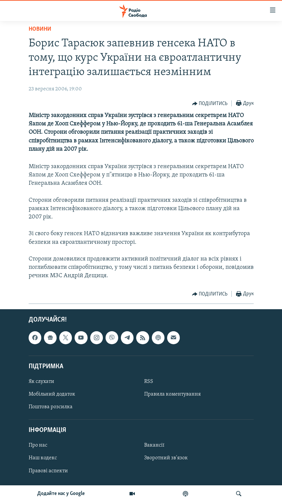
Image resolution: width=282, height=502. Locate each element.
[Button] (210, 103)
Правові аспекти (48, 470)
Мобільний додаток (52, 394)
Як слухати (41, 381)
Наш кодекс (43, 458)
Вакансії (154, 445)
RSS (148, 381)
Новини (40, 29)
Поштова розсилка (51, 407)
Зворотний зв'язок (166, 458)
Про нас (38, 445)
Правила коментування (172, 394)
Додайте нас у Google (61, 493)
